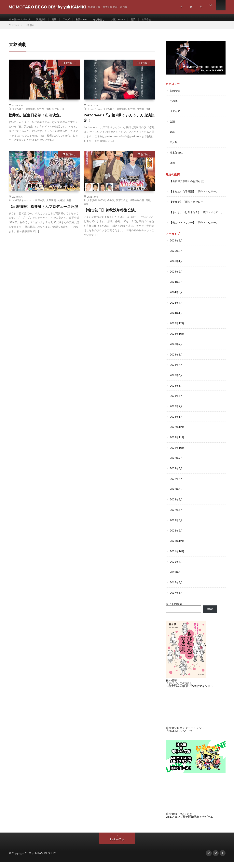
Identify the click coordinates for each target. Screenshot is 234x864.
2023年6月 (176, 380)
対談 (172, 135)
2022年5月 (176, 502)
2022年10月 (177, 451)
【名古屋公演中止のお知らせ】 (189, 184)
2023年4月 (176, 400)
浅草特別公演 (137, 204)
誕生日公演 (58, 113)
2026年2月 (176, 257)
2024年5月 (176, 298)
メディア (175, 115)
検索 (210, 611)
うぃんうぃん (94, 113)
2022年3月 (176, 523)
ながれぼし (109, 19)
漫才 (48, 113)
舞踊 (148, 204)
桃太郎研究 (177, 156)
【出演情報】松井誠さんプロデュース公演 (43, 210)
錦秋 (86, 208)
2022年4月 (176, 513)
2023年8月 (176, 359)
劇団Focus (89, 19)
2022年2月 (176, 533)
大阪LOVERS (130, 19)
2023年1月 (176, 421)
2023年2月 (176, 410)
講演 (172, 166)
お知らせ (71, 67)
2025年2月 (176, 277)
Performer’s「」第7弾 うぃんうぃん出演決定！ (119, 122)
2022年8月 (176, 472)
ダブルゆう (18, 113)
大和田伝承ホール (21, 204)
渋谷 (68, 204)
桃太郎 (140, 113)
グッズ (72, 19)
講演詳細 (45, 19)
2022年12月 (177, 431)
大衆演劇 (30, 113)
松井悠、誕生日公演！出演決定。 (36, 119)
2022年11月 (177, 441)
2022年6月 (176, 492)
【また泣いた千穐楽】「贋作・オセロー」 (196, 194)
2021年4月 (176, 564)
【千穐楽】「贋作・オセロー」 (189, 204)
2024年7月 (176, 288)
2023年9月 (176, 349)
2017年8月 (176, 584)
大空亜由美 (39, 204)
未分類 (174, 145)
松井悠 (40, 113)
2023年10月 (177, 339)
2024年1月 (176, 318)
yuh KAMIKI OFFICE (44, 855)
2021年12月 (177, 543)
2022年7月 (176, 482)
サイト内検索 (174, 606)
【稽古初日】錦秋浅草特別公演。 (111, 214)
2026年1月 (176, 267)
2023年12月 (177, 329)
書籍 (59, 19)
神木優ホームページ (21, 19)
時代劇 (101, 204)
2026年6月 (176, 247)
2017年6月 (176, 594)
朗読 (146, 19)
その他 (174, 105)
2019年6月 (176, 574)
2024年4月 (176, 308)
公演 (172, 125)
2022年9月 (176, 461)
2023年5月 (176, 390)
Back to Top (117, 841)
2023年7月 (176, 369)
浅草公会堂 (122, 204)
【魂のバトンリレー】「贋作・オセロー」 (196, 229)
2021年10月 (177, 553)
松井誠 (61, 204)
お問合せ (160, 19)
